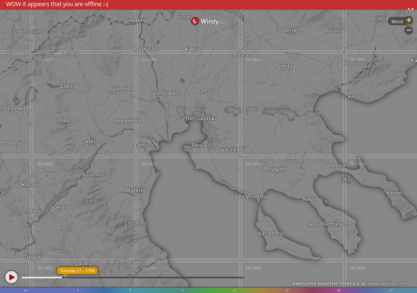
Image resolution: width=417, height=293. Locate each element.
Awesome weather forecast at (350, 283)
